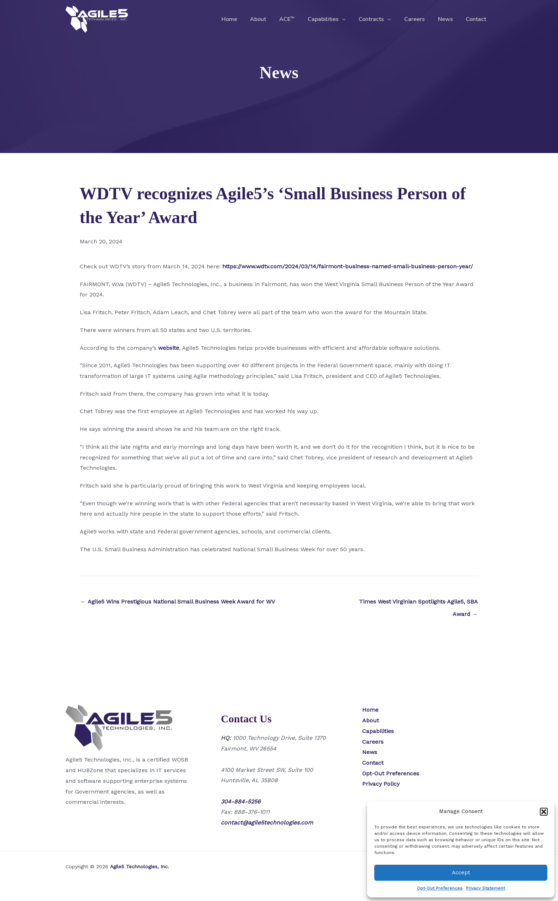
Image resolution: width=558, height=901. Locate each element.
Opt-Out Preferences (440, 888)
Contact (477, 19)
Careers (418, 19)
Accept (461, 872)
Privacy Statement (485, 888)
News (447, 19)
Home (242, 19)
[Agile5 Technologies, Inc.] (97, 18)
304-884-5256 (241, 801)
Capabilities (330, 19)
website (168, 347)
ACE (296, 19)
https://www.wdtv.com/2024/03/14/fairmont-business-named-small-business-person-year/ (347, 266)
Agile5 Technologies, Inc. (139, 866)
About (269, 19)
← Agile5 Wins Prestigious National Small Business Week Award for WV (177, 601)
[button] (543, 811)
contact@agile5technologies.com (267, 822)
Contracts (377, 19)
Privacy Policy (381, 783)
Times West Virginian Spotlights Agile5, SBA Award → (418, 603)
